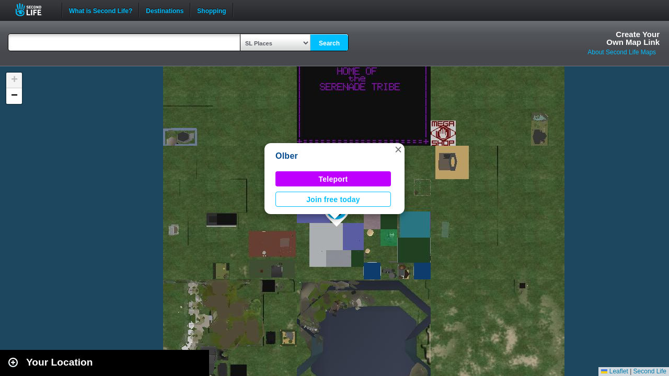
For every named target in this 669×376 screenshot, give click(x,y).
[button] (398, 149)
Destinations (164, 10)
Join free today (333, 199)
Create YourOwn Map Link (633, 38)
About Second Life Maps (621, 52)
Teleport (333, 179)
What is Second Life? (100, 10)
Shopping (211, 10)
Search (329, 43)
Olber (286, 155)
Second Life (34, 10)
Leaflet (614, 371)
